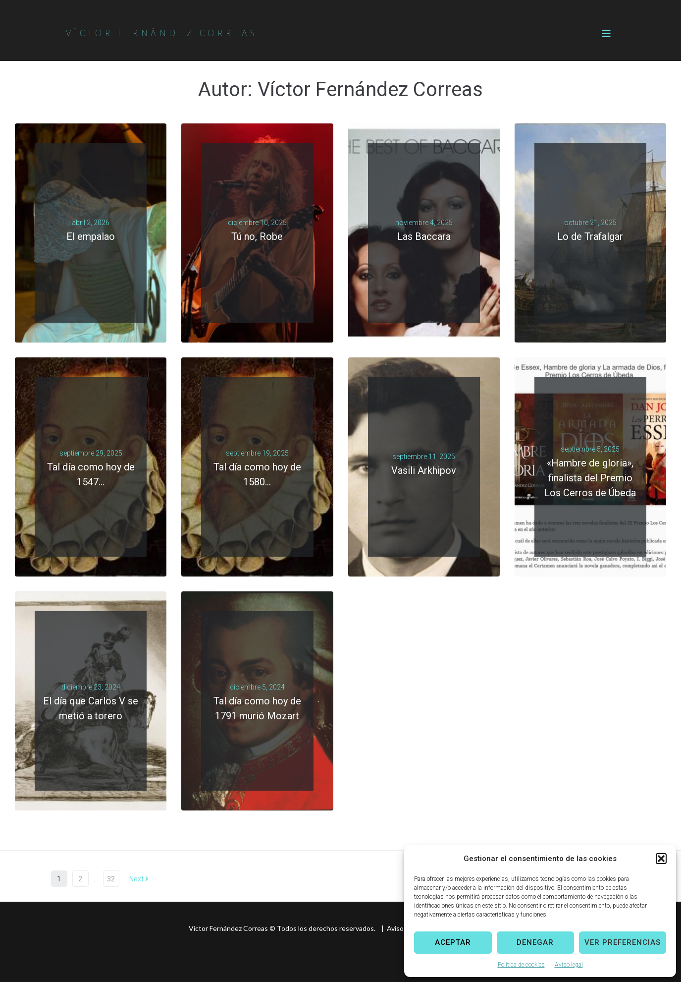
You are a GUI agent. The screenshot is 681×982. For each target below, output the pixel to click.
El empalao (90, 236)
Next (139, 879)
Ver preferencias (622, 942)
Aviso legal (569, 964)
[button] (661, 859)
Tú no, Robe (257, 236)
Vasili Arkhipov (423, 470)
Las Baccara (424, 236)
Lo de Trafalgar (590, 236)
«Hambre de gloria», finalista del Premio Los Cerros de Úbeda (590, 478)
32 (111, 879)
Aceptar (453, 942)
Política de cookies (521, 964)
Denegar (535, 942)
